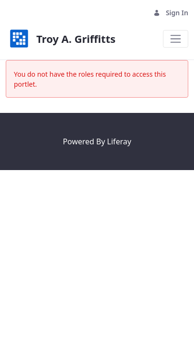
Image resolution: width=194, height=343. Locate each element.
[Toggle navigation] (175, 39)
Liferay (119, 141)
